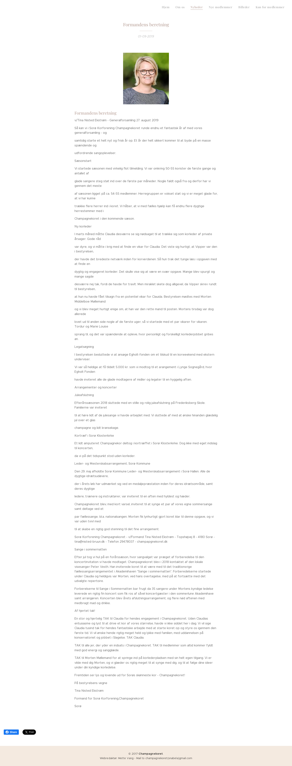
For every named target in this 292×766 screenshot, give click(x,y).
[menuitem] (256, 7)
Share (11, 732)
